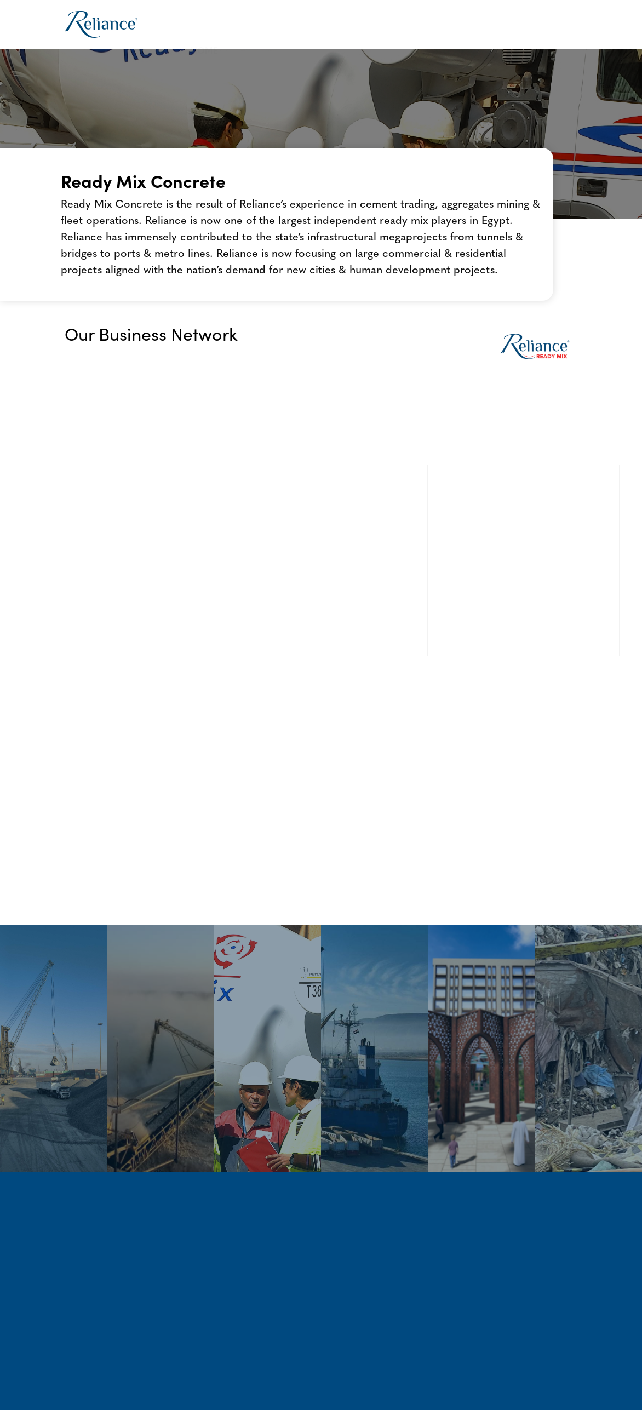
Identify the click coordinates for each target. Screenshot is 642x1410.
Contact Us (547, 24)
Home (204, 24)
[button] (264, 25)
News (491, 24)
